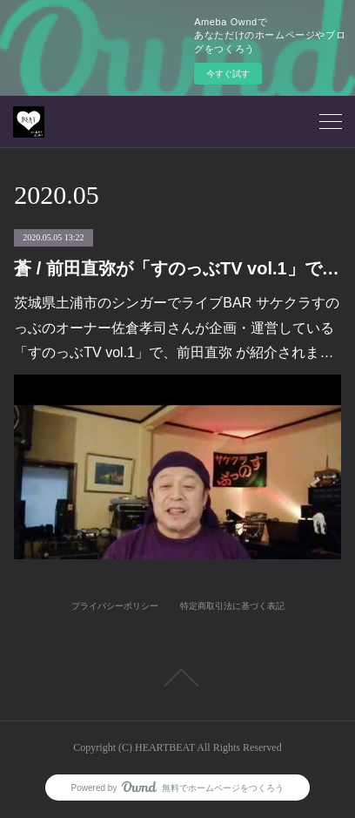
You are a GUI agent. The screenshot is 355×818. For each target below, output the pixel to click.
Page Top (177, 677)
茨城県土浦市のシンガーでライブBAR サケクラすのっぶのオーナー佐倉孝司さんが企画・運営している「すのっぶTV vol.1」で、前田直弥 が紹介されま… (176, 328)
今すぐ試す (228, 73)
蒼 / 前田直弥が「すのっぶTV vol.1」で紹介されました (177, 268)
